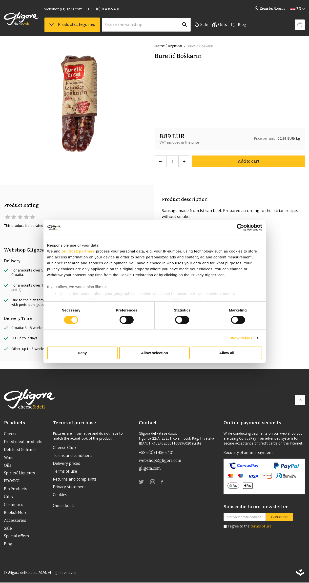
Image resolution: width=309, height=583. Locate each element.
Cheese (11, 433)
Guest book (63, 506)
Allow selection (154, 353)
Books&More (15, 512)
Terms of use (65, 471)
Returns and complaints (75, 479)
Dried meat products (23, 441)
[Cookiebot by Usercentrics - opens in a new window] (240, 227)
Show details (240, 338)
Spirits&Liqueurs (19, 473)
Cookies (60, 495)
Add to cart (248, 161)
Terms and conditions (73, 455)
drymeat (177, 46)
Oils (7, 465)
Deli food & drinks (20, 449)
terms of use (260, 526)
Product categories (72, 24)
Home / (161, 46)
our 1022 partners (78, 251)
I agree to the (249, 526)
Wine (9, 457)
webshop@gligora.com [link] (63, 9)
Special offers (16, 536)
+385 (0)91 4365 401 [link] (103, 9)
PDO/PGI (12, 481)
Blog (238, 25)
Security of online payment (248, 452)
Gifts (219, 24)
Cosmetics (13, 505)
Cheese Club (64, 447)
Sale (201, 24)
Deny (82, 353)
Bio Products (15, 489)
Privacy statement (69, 487)
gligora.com (150, 468)
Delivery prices (66, 463)
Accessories (15, 520)
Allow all (226, 353)
